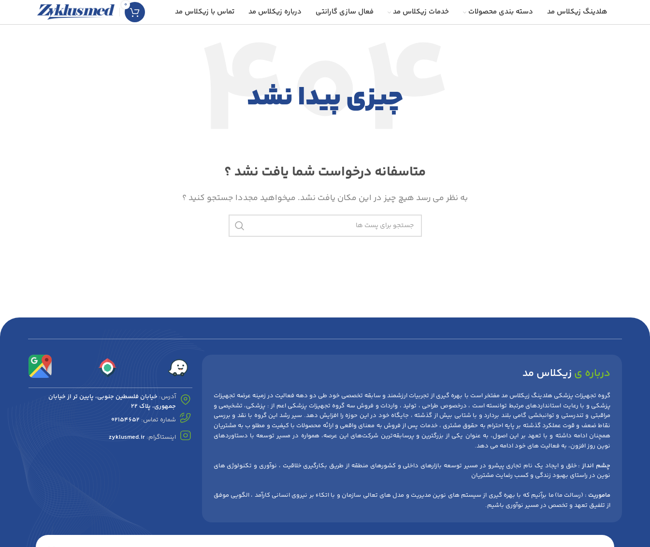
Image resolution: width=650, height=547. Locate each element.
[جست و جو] (325, 226)
